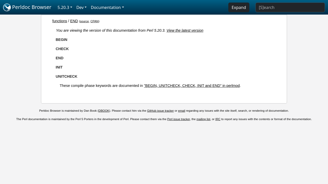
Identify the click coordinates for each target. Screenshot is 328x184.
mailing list (203, 119)
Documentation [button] (106, 7)
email (181, 110)
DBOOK (104, 110)
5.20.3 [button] (63, 7)
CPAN (94, 21)
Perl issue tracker (178, 119)
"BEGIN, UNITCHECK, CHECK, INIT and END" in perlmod (192, 86)
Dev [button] (80, 7)
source (84, 21)
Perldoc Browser (27, 7)
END (74, 21)
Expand (239, 7)
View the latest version (185, 30)
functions (59, 21)
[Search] (290, 7)
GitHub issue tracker (160, 110)
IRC (217, 119)
